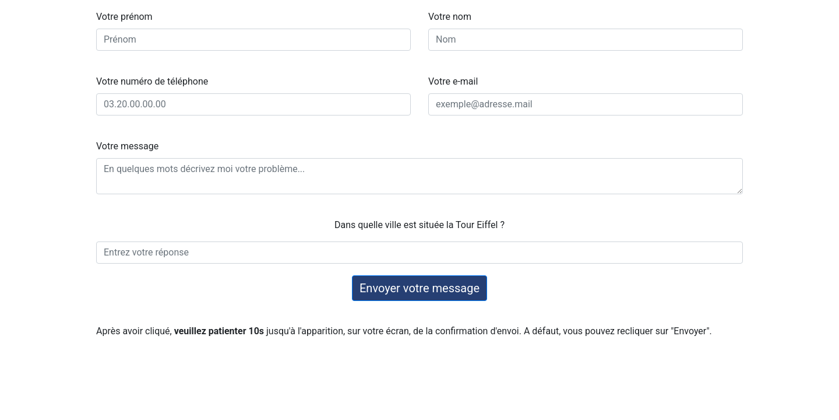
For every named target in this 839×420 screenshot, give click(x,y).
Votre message (127, 146)
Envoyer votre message (419, 288)
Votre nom (449, 16)
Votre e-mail (453, 81)
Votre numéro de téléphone (152, 81)
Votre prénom (124, 16)
